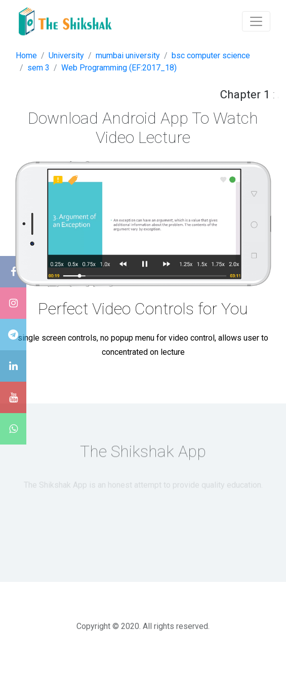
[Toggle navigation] (256, 20)
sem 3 (38, 67)
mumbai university (128, 55)
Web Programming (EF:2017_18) (119, 67)
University (66, 55)
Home (26, 55)
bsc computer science (211, 55)
